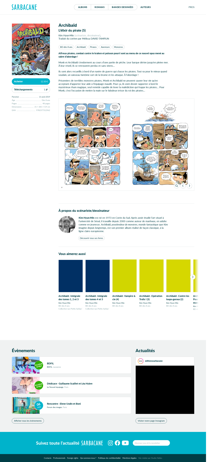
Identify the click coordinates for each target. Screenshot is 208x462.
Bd (122, 7)
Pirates (93, 47)
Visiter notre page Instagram (151, 421)
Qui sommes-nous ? (88, 459)
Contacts (47, 459)
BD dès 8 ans (66, 47)
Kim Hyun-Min (66, 35)
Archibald (81, 47)
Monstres (118, 47)
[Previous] (183, 185)
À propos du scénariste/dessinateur (84, 210)
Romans (100, 7)
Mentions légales (129, 459)
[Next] (189, 185)
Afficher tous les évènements (28, 421)
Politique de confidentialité (109, 459)
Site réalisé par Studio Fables (150, 459)
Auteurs (145, 7)
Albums (82, 7)
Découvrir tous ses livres (91, 238)
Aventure (105, 47)
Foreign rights (72, 459)
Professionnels (59, 459)
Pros (191, 7)
